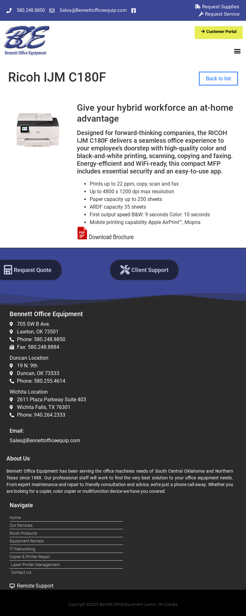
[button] (237, 50)
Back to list (218, 79)
